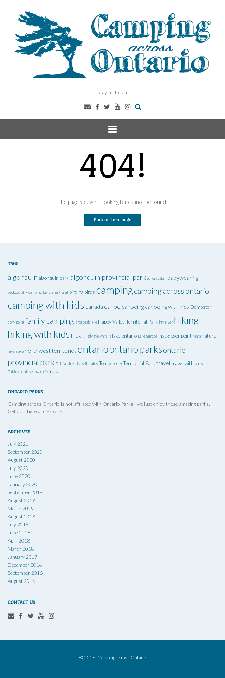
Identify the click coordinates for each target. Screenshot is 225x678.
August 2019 (21, 500)
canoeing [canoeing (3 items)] (133, 306)
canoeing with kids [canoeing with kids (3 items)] (167, 306)
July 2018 (18, 524)
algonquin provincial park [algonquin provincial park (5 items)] (108, 277)
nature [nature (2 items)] (209, 336)
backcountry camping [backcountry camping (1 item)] (25, 292)
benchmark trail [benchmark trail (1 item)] (55, 292)
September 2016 (25, 573)
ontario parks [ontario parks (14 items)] (135, 349)
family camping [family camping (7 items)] (49, 320)
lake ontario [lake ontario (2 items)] (124, 336)
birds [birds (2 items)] (89, 292)
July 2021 (18, 444)
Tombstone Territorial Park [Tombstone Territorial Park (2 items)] (127, 363)
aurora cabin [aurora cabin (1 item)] (156, 278)
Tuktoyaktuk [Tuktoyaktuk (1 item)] (18, 371)
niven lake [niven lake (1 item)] (16, 351)
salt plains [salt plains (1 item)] (90, 363)
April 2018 (19, 541)
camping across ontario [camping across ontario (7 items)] (171, 290)
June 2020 (19, 476)
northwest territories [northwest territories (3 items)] (51, 350)
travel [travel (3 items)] (163, 362)
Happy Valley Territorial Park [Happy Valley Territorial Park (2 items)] (128, 322)
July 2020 (18, 468)
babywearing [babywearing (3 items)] (182, 277)
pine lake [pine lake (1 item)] (74, 363)
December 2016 (25, 565)
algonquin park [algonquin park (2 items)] (54, 278)
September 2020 (25, 452)
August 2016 (21, 581)
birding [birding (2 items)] (76, 292)
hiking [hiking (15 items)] (186, 320)
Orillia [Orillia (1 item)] (61, 363)
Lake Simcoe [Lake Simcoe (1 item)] (147, 336)
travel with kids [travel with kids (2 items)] (187, 363)
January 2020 (22, 484)
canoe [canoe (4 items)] (112, 306)
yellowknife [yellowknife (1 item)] (38, 371)
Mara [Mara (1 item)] (197, 336)
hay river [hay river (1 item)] (166, 322)
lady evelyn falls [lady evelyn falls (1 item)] (98, 336)
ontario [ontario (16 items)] (93, 349)
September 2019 (25, 492)
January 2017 (22, 557)
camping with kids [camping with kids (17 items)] (46, 305)
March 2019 (21, 508)
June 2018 (19, 533)
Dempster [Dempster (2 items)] (201, 307)
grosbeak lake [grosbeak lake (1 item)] (86, 322)
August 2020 (21, 460)
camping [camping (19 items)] (114, 290)
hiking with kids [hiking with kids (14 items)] (39, 334)
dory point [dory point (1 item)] (16, 322)
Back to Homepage (112, 219)
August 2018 (21, 516)
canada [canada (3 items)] (94, 306)
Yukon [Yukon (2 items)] (55, 371)
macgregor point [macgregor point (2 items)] (175, 336)
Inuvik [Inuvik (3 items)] (78, 335)
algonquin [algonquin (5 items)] (23, 277)
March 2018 (21, 549)
